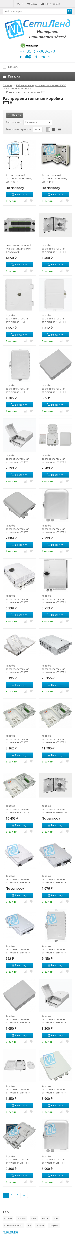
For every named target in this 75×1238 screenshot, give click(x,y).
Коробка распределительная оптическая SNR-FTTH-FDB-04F (18, 949)
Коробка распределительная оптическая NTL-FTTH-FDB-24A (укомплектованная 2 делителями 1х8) (54, 739)
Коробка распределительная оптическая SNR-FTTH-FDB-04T (54, 949)
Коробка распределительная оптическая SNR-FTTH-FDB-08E (18, 1159)
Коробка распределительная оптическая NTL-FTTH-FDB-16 (54, 599)
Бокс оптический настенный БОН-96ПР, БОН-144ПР (54, 178)
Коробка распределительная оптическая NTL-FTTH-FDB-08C (54, 459)
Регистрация (50, 3)
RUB (19, 3)
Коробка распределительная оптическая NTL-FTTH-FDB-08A (18, 459)
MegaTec (54, 1225)
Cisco (33, 1218)
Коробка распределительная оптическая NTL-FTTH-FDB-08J (54, 529)
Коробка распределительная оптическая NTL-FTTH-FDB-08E (18, 529)
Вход (32, 3)
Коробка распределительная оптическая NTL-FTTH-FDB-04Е (54, 389)
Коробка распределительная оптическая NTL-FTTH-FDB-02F (54, 318)
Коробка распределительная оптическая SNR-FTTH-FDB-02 (18, 879)
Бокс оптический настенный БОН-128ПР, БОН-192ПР (19, 178)
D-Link (45, 1218)
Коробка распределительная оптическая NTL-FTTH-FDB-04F (18, 389)
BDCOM (8, 1218)
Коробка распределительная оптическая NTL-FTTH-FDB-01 (54, 248)
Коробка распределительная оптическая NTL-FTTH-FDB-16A (18, 669)
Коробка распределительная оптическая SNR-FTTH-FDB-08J (54, 1159)
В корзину (19, 194)
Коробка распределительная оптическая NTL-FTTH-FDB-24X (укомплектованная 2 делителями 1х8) (18, 809)
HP (29, 1225)
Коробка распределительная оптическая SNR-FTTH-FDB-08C (54, 1089)
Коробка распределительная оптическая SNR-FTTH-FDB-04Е (18, 1019)
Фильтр (14, 115)
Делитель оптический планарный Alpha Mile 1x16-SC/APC (18, 248)
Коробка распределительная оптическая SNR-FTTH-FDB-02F (54, 879)
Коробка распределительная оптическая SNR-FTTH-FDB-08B (18, 1089)
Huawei (40, 1225)
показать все (10, 1231)
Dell (56, 1218)
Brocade (21, 1218)
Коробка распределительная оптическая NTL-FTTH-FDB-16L (54, 669)
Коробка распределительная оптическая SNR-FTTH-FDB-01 (54, 809)
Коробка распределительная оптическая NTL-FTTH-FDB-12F (18, 599)
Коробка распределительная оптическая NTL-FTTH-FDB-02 (18, 318)
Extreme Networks (13, 1225)
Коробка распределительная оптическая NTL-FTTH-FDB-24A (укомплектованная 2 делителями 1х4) (18, 739)
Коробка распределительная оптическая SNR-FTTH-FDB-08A (54, 1019)
